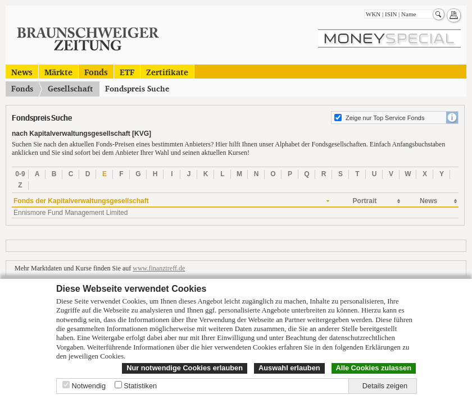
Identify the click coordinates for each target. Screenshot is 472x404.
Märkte (58, 72)
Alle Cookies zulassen (373, 368)
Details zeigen (384, 386)
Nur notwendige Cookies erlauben (184, 368)
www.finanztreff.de (159, 268)
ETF (127, 72)
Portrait (365, 201)
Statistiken (140, 386)
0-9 (20, 174)
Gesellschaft (70, 88)
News (22, 72)
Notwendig (89, 386)
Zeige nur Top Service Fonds (385, 117)
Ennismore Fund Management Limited (70, 213)
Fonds (96, 72)
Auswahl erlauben (289, 368)
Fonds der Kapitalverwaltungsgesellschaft (81, 201)
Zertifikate (167, 72)
